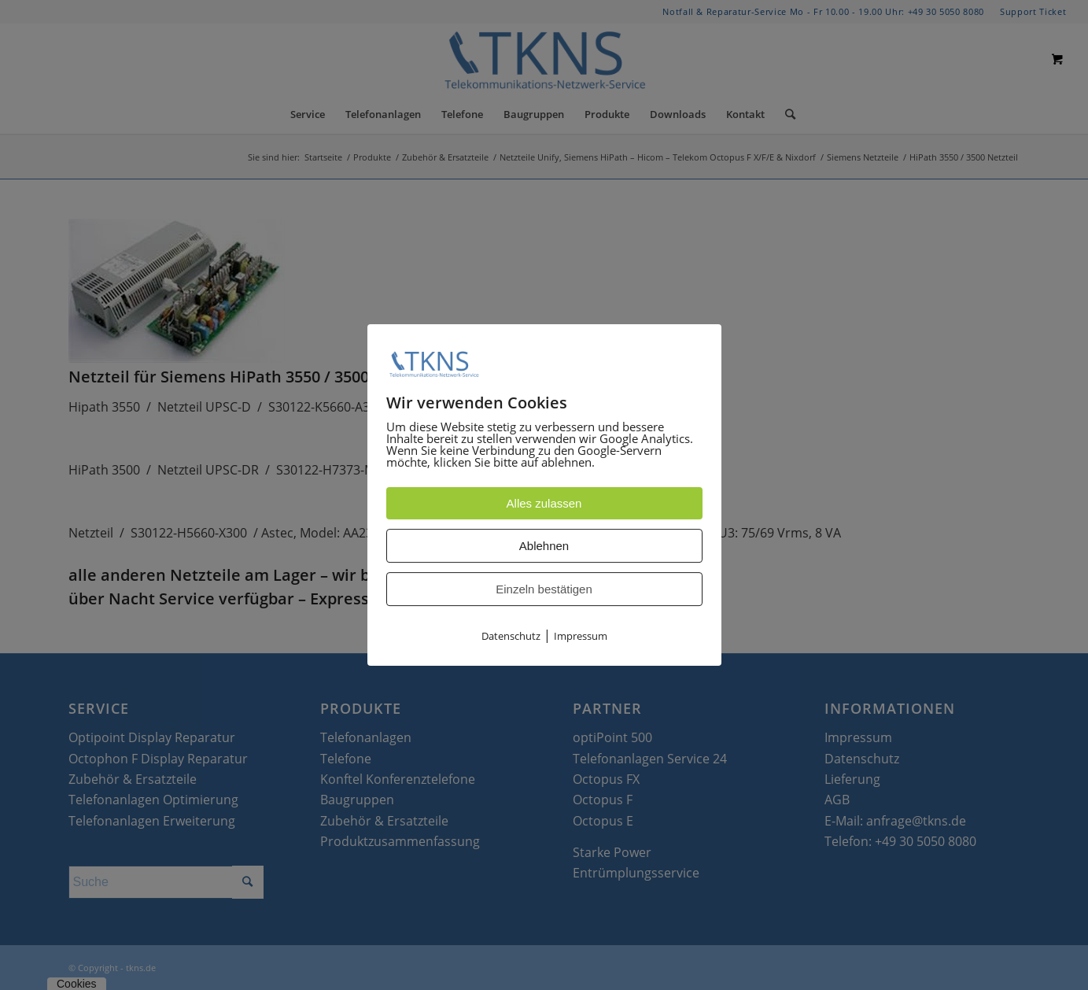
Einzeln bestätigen (544, 590)
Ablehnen (544, 546)
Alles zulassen (544, 504)
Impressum (580, 637)
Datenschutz (510, 637)
